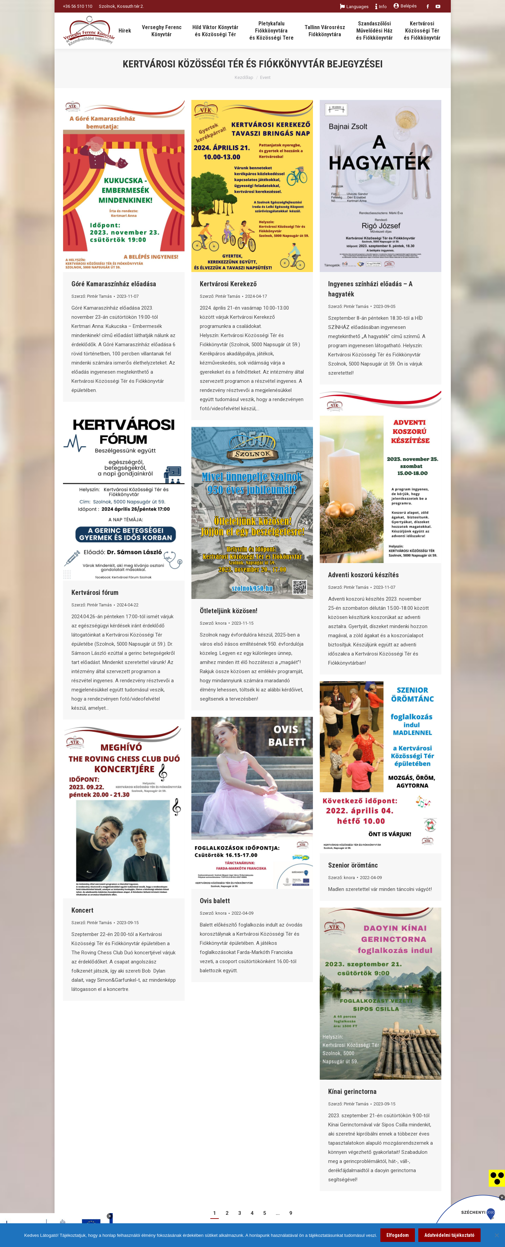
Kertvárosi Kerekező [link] (228, 284)
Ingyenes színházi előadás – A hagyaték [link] (370, 289)
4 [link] (252, 1213)
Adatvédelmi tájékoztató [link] (449, 1235)
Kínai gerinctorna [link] (352, 1091)
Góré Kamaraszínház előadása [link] (113, 284)
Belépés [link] (405, 6)
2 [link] (227, 1213)
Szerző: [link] (91, 296)
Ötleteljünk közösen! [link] (228, 611)
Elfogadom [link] (397, 1235)
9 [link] (290, 1213)
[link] (497, 1178)
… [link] (278, 1213)
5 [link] (264, 1213)
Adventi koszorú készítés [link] (363, 575)
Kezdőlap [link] (244, 77)
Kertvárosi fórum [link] (95, 592)
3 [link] (239, 1213)
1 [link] (214, 1213)
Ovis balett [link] (215, 901)
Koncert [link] (82, 910)
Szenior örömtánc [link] (353, 865)
